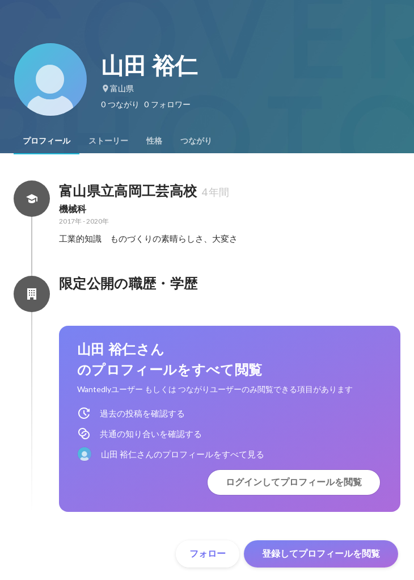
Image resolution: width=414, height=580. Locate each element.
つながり (196, 140)
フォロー (207, 553)
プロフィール (46, 140)
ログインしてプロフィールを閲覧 (294, 482)
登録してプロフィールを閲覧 (321, 553)
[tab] (46, 140)
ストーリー (108, 140)
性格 (154, 140)
